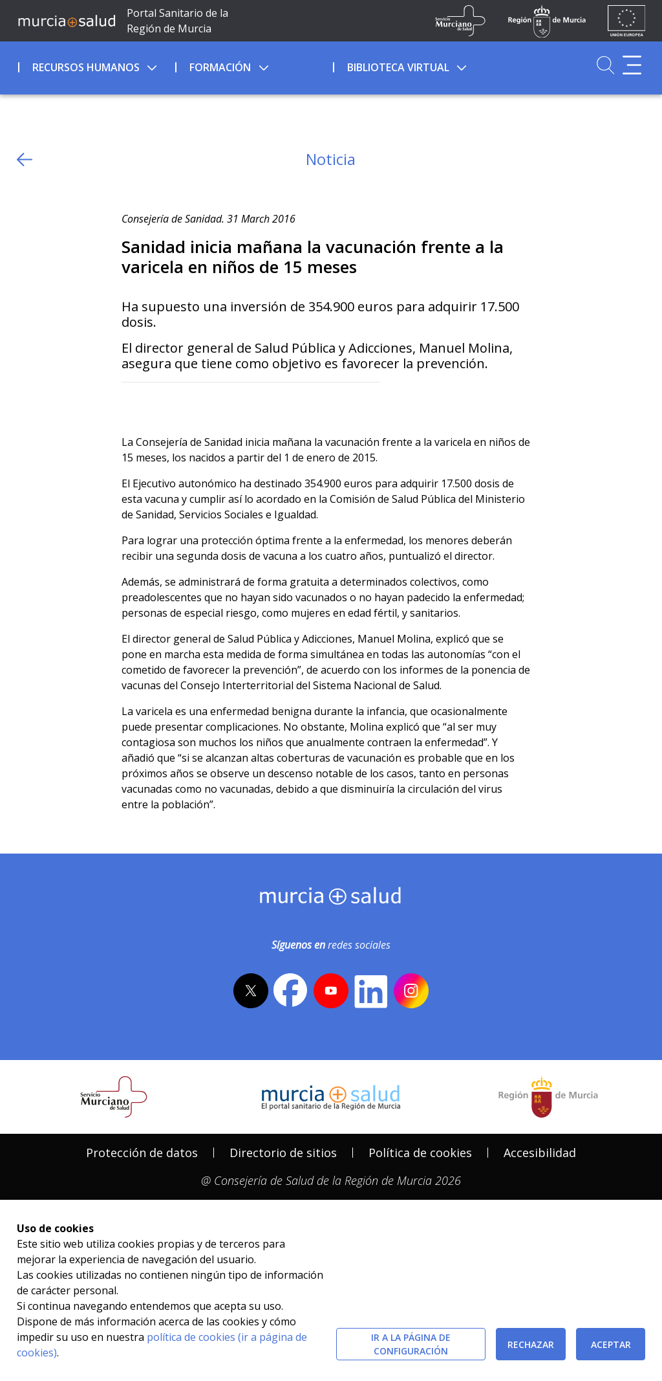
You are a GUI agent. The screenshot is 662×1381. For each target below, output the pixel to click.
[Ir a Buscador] (605, 65)
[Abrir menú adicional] (632, 65)
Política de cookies (420, 1152)
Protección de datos (142, 1152)
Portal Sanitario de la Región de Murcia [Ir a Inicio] (177, 21)
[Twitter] (132, 403)
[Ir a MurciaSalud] (66, 21)
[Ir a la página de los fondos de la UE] (627, 20)
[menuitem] (96, 65)
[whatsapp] (181, 403)
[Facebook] (157, 403)
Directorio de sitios (283, 1152)
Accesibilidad (540, 1152)
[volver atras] (24, 159)
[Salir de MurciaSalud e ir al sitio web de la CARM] (548, 1097)
